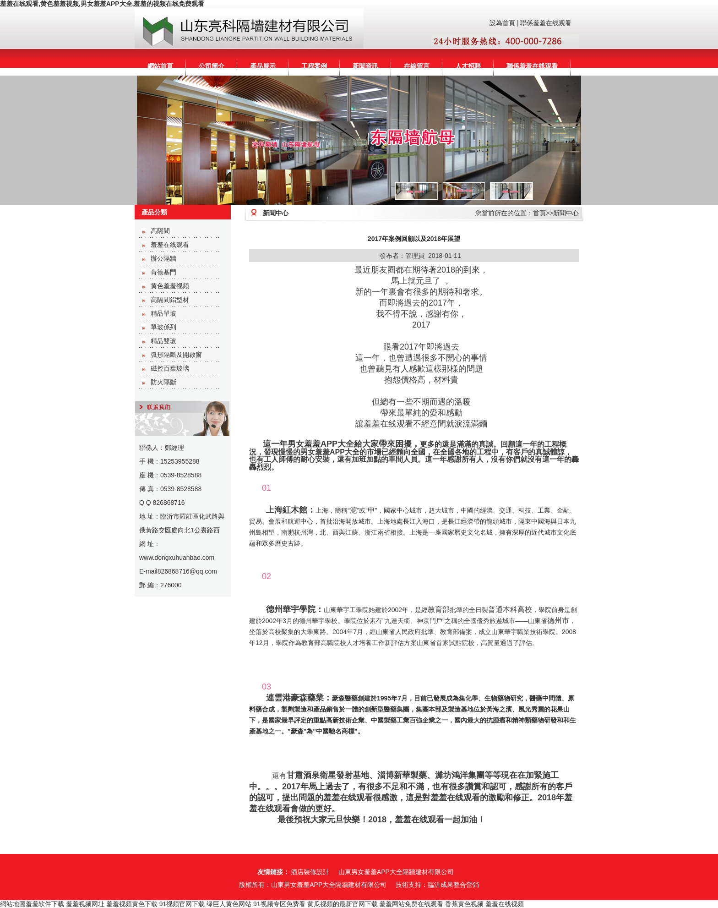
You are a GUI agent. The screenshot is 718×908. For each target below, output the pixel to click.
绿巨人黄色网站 (229, 904)
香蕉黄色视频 (464, 904)
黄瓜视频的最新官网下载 (342, 904)
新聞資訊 (365, 66)
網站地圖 (13, 904)
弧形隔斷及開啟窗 (176, 354)
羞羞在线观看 (170, 244)
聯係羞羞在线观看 (545, 23)
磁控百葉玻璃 (170, 368)
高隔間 (160, 231)
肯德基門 (163, 272)
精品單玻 (163, 313)
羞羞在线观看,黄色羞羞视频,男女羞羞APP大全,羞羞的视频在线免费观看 (102, 3)
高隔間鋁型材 (170, 299)
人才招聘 (468, 66)
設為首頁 (502, 23)
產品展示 (263, 66)
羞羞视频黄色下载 (132, 904)
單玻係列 (163, 327)
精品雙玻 (163, 341)
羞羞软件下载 (45, 904)
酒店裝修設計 (310, 871)
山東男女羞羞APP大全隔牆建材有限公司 (396, 871)
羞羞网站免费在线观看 (411, 904)
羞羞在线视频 (504, 904)
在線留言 (417, 66)
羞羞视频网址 (85, 904)
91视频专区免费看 (279, 904)
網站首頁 (160, 66)
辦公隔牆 (163, 258)
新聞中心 (566, 213)
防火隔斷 (163, 382)
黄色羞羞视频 (170, 286)
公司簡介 (211, 66)
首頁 (539, 213)
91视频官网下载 (182, 904)
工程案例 (314, 66)
